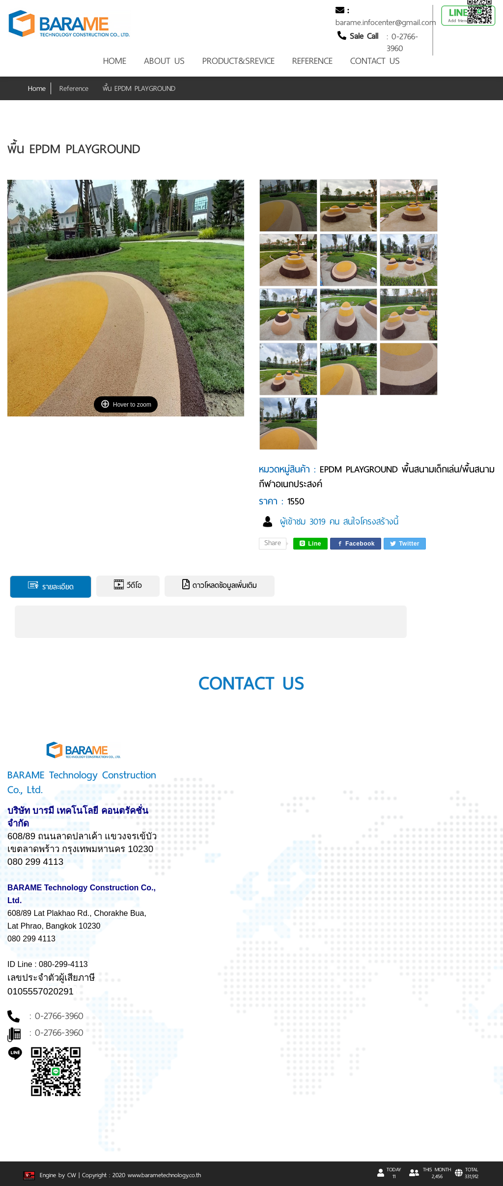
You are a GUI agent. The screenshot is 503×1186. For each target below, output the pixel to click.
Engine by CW (51, 1175)
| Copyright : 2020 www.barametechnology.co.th (140, 1175)
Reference (73, 88)
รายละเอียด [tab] (51, 586)
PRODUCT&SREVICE (238, 61)
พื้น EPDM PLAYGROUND (139, 88)
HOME (114, 61)
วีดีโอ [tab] (128, 585)
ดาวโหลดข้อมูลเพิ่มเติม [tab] (219, 585)
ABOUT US (164, 61)
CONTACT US (375, 61)
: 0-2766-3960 (402, 42)
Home (37, 88)
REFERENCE (312, 61)
